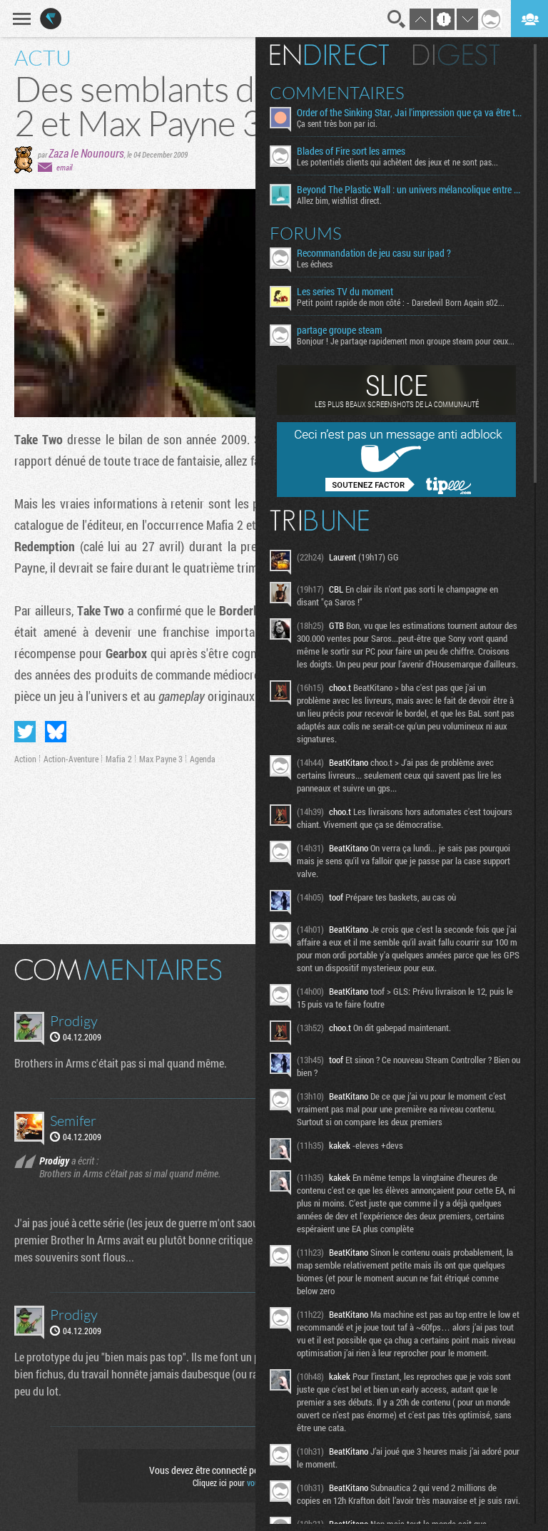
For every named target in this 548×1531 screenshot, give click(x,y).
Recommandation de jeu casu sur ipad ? (374, 253)
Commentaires (337, 92)
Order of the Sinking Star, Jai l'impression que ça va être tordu (410, 112)
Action (25, 758)
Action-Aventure (71, 758)
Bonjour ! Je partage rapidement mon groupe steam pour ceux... (405, 341)
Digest (456, 55)
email (64, 167)
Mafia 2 (119, 758)
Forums (306, 233)
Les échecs (315, 264)
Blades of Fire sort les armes (351, 151)
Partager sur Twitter (25, 731)
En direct (329, 55)
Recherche (396, 19)
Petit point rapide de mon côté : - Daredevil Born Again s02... (400, 302)
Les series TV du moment (345, 291)
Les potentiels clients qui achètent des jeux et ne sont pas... (397, 162)
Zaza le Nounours (86, 152)
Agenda (202, 758)
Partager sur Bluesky (55, 731)
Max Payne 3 (161, 758)
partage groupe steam (339, 330)
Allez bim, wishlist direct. (339, 200)
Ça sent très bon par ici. (337, 123)
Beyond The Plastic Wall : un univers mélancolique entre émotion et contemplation (410, 189)
